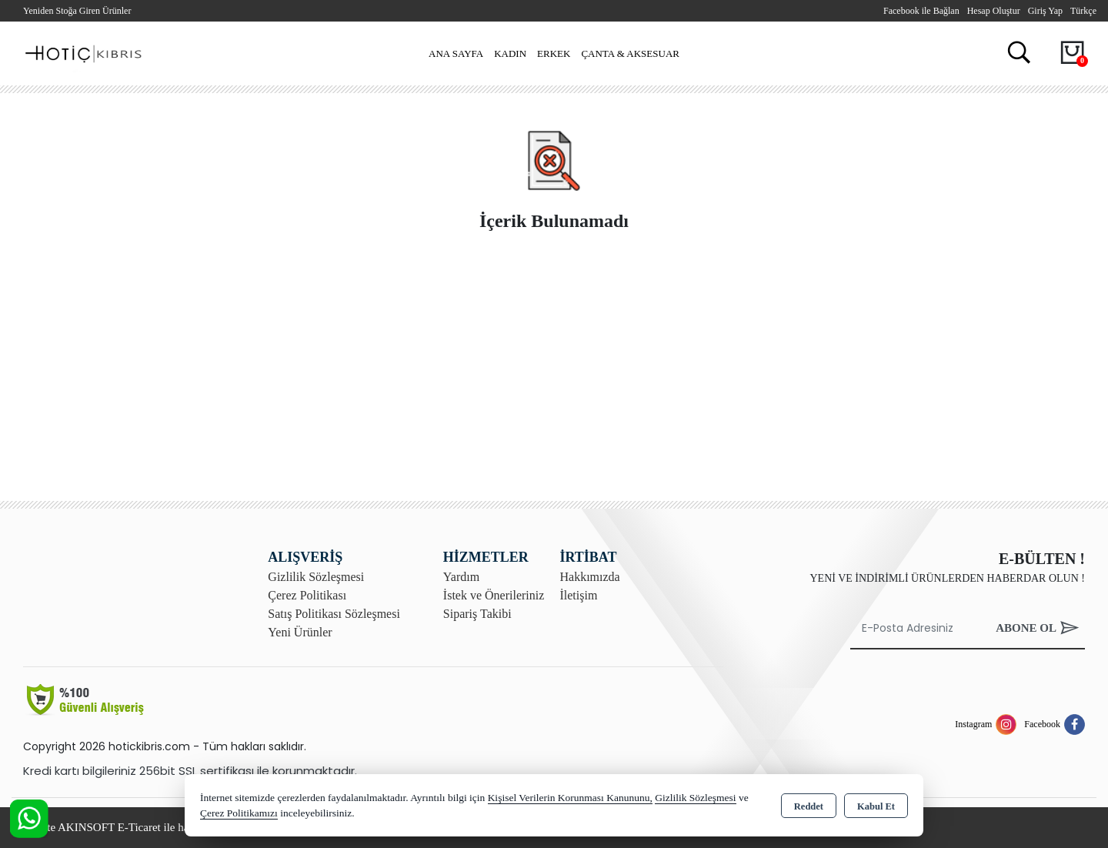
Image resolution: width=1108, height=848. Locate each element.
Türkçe (1083, 10)
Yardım (461, 576)
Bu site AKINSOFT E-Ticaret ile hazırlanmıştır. (133, 827)
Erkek (553, 53)
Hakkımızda (589, 576)
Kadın (510, 53)
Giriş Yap (1045, 10)
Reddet (808, 806)
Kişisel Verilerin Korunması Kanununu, (570, 797)
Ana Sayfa (456, 53)
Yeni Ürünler (300, 632)
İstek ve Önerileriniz (494, 595)
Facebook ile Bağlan (921, 10)
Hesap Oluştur (993, 10)
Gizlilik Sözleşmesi (316, 576)
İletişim (578, 595)
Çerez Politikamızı (239, 813)
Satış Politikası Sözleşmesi (334, 613)
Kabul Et (876, 806)
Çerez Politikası (307, 595)
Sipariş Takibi (477, 613)
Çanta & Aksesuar (630, 53)
